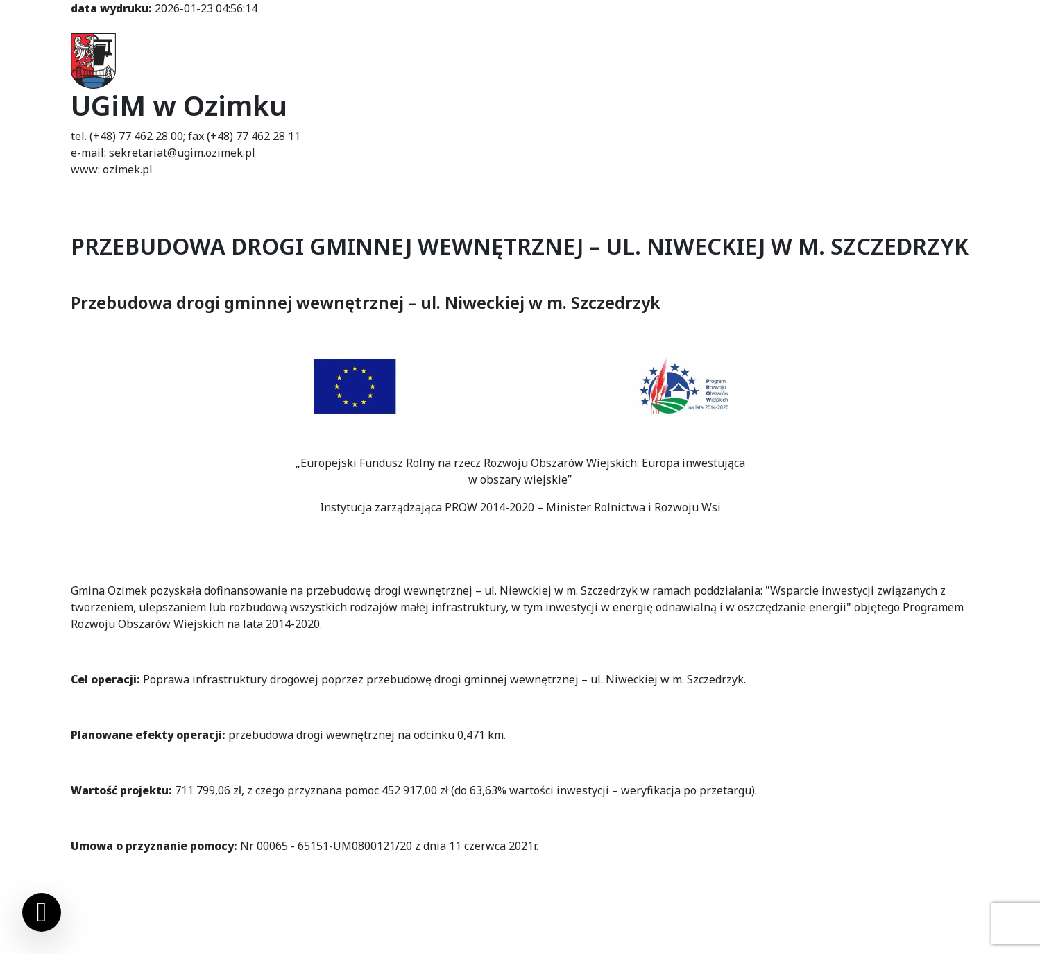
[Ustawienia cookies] (41, 912)
